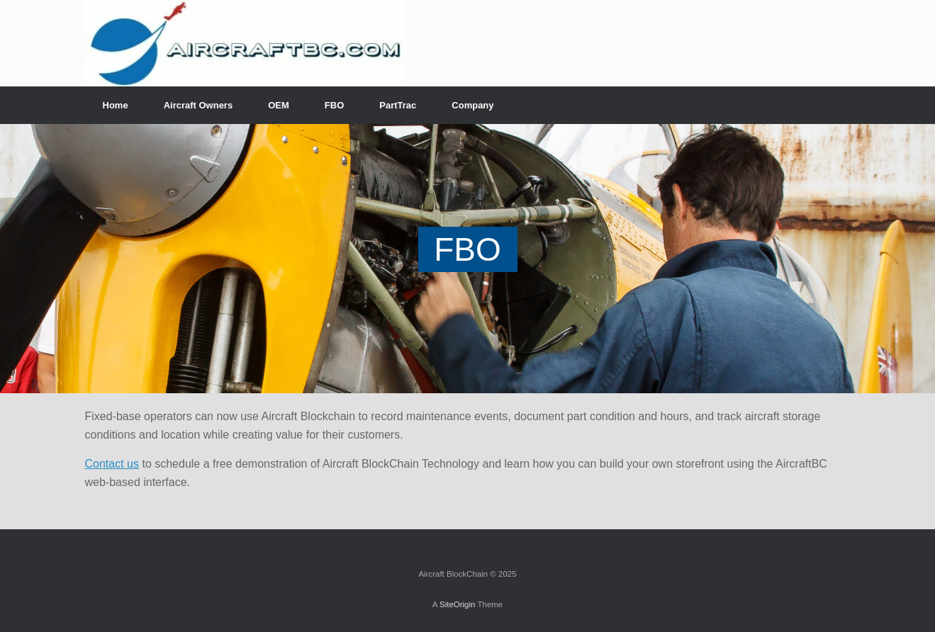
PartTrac (397, 105)
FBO (334, 105)
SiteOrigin (457, 604)
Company (472, 105)
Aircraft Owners (198, 105)
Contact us (112, 464)
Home (115, 105)
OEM (278, 105)
